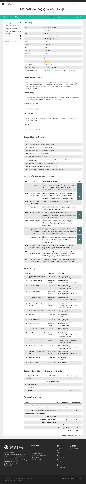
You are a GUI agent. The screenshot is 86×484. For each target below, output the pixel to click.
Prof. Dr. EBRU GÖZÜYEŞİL (51, 74)
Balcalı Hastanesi (36, 452)
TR (77, 1)
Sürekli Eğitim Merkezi (37, 456)
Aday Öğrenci (20, 1)
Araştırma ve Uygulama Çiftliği (39, 458)
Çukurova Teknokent (37, 463)
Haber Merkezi (35, 461)
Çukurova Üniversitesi (10, 1)
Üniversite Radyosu (36, 454)
